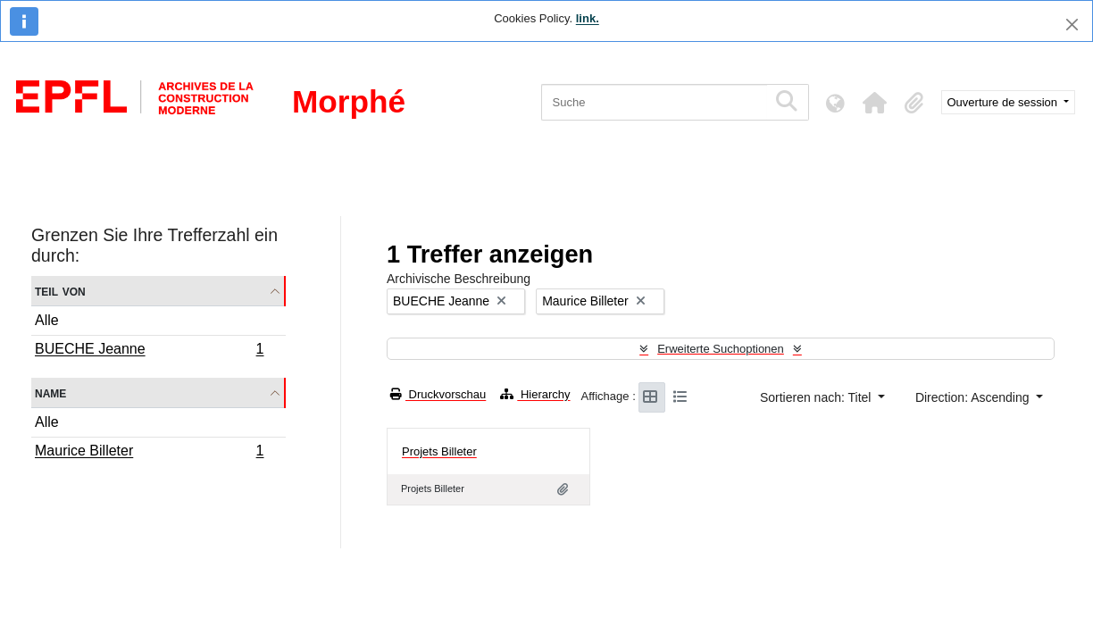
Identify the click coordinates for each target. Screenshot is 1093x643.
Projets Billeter (439, 451)
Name (50, 392)
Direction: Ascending (974, 397)
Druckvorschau (438, 394)
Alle (47, 320)
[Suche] (654, 102)
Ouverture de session (1004, 102)
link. (587, 18)
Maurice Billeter (149, 452)
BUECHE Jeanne (149, 350)
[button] (875, 103)
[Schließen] (1072, 24)
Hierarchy (535, 394)
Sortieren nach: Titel (817, 397)
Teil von (60, 290)
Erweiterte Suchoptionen (720, 348)
